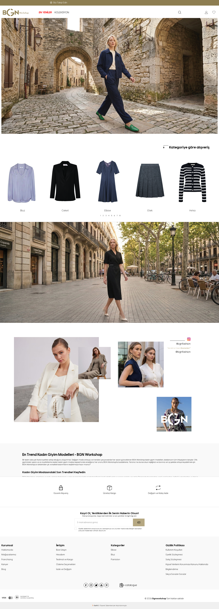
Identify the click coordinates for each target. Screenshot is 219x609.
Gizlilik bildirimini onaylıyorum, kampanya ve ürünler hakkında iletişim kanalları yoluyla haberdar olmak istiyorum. (110, 530)
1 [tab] (100, 216)
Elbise (113, 550)
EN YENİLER (45, 12)
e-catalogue (130, 585)
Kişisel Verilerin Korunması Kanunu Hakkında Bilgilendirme (187, 566)
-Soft (95, 605)
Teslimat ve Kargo (64, 559)
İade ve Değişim (64, 569)
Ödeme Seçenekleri (65, 564)
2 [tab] (103, 216)
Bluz (113, 554)
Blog (3, 569)
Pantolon (115, 559)
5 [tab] (111, 216)
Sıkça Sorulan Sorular (176, 574)
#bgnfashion (183, 343)
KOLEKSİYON (62, 12)
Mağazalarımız (8, 554)
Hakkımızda (7, 550)
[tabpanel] (22, 184)
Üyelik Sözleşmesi (174, 554)
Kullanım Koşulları (174, 550)
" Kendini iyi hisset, (179, 350)
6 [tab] (114, 216)
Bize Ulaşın (61, 550)
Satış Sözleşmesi (173, 559)
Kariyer (4, 564)
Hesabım (60, 554)
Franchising (7, 559)
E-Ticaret (101, 605)
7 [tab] (117, 216)
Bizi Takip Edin (58, 2)
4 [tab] (108, 216)
